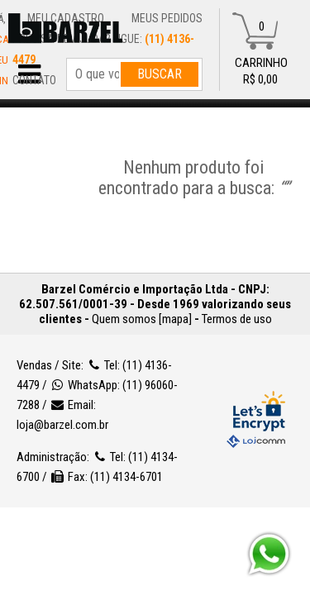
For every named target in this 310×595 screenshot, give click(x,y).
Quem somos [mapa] (142, 319)
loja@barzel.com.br (93, 424)
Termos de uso (237, 319)
